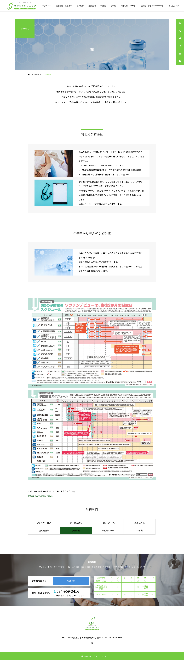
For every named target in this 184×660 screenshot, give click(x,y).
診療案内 (92, 6)
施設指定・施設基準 (64, 6)
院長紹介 (80, 6)
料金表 (103, 6)
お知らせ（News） (128, 6)
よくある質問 (174, 6)
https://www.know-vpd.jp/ (40, 495)
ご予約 (113, 6)
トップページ (45, 6)
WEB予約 (71, 581)
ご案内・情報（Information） (152, 6)
